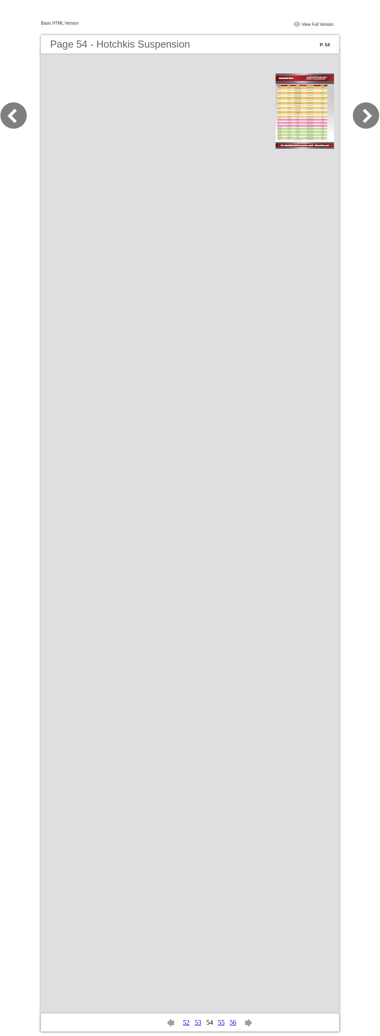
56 (233, 1022)
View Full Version (317, 24)
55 (221, 1022)
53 (198, 1022)
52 (186, 1022)
